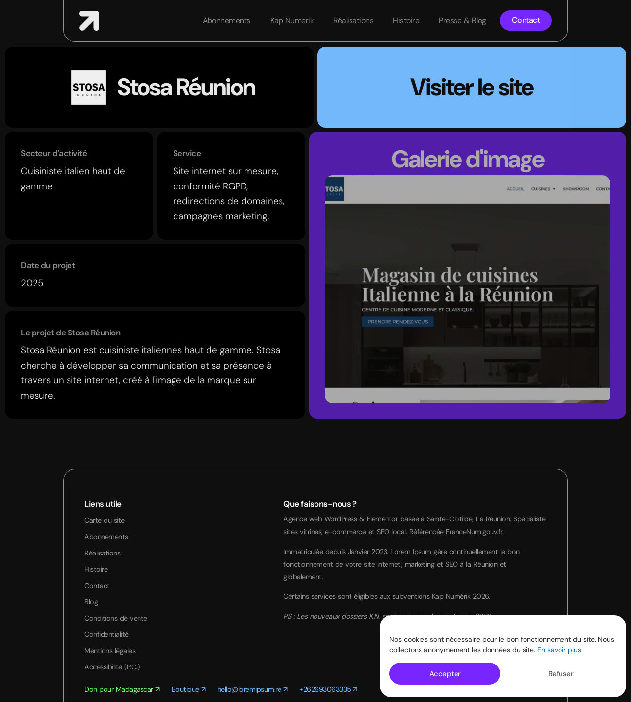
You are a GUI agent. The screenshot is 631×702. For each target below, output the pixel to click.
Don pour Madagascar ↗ (122, 692)
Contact (97, 586)
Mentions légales (109, 653)
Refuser (561, 674)
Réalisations (353, 20)
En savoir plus (559, 649)
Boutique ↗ (189, 692)
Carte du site (104, 520)
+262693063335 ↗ (328, 692)
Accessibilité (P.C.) (111, 669)
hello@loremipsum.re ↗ (252, 692)
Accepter (445, 674)
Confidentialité (106, 636)
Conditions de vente (115, 620)
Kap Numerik (292, 20)
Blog (91, 603)
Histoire (406, 20)
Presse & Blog (462, 20)
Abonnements (226, 20)
